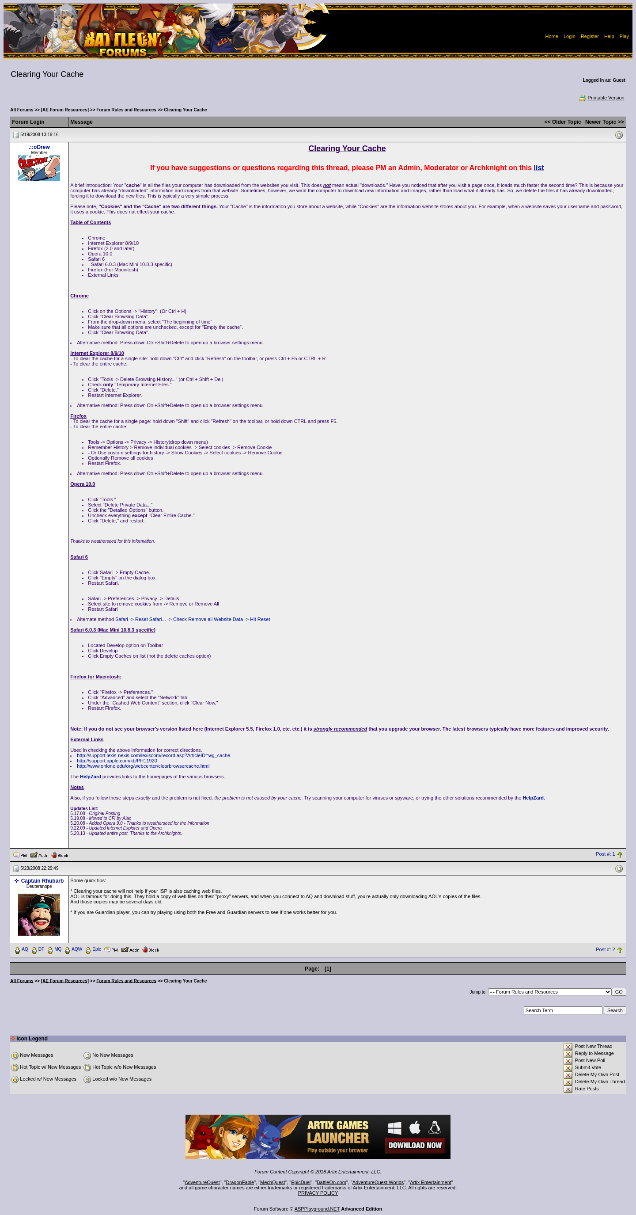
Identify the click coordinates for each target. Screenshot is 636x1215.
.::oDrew (39, 147)
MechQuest (272, 1182)
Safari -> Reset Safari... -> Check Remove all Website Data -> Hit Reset (192, 619)
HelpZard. (533, 797)
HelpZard (90, 776)
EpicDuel (300, 1182)
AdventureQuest (202, 1182)
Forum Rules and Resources (126, 109)
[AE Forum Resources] (65, 109)
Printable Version (601, 97)
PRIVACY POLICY (318, 1193)
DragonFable (240, 1182)
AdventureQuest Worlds (378, 1182)
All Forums (21, 109)
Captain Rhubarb (42, 881)
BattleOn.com (331, 1182)
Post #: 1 (605, 854)
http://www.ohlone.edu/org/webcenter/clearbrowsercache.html (143, 766)
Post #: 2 (605, 949)
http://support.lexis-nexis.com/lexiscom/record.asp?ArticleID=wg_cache (153, 755)
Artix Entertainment (430, 1182)
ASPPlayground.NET (317, 1208)
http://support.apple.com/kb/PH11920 (117, 760)
